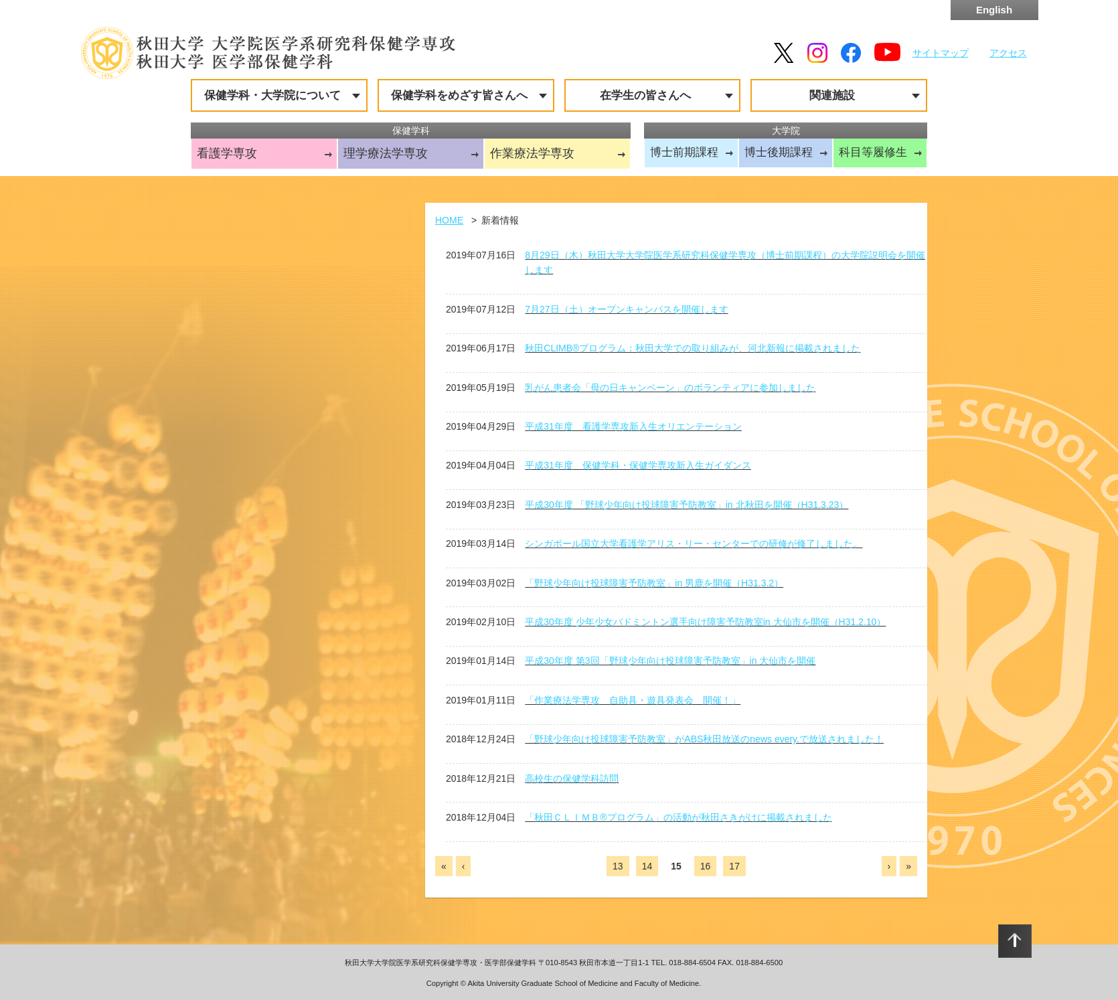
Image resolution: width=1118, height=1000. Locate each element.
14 (647, 866)
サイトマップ (940, 53)
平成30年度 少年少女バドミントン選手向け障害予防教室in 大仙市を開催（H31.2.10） (705, 621)
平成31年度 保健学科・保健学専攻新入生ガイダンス (638, 465)
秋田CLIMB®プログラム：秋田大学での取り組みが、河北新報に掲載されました (692, 348)
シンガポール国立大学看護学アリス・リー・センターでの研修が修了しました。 (693, 543)
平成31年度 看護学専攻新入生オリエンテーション (633, 426)
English (994, 9)
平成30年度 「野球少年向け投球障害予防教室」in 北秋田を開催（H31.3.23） (686, 504)
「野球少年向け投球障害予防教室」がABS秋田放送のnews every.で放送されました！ (704, 739)
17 (734, 866)
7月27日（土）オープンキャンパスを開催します (626, 309)
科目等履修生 (873, 152)
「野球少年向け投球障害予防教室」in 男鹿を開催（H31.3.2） (654, 583)
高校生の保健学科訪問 (572, 778)
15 (676, 866)
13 (618, 866)
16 (705, 866)
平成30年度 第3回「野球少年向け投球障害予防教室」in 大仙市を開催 (670, 660)
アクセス (1008, 53)
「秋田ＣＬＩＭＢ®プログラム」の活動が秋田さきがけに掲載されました (678, 817)
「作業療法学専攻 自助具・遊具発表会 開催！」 (632, 700)
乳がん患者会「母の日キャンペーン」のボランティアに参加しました (670, 387)
